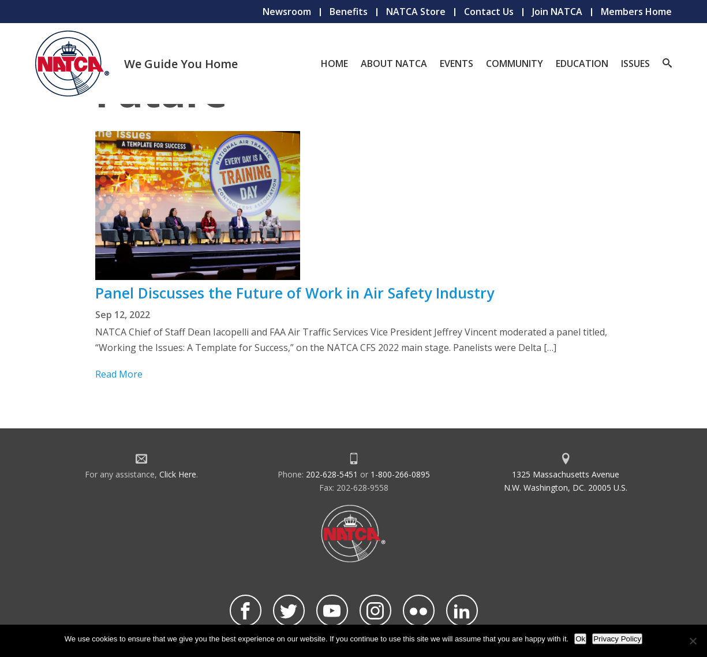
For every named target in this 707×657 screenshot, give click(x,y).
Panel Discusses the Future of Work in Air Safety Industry (294, 293)
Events (456, 63)
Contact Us (489, 11)
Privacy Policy (617, 638)
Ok (580, 638)
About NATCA (394, 63)
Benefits (349, 11)
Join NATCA (557, 11)
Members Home (636, 11)
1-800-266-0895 (400, 474)
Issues (635, 63)
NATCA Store (416, 11)
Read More (119, 374)
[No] (692, 641)
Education (582, 63)
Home (334, 63)
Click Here (177, 474)
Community (514, 63)
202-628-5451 (332, 474)
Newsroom (287, 11)
